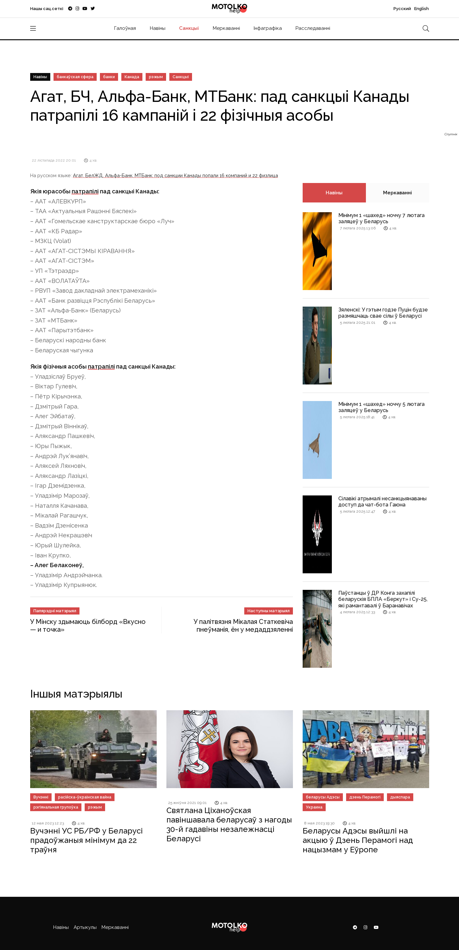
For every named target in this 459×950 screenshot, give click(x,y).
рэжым (156, 77)
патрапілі (85, 191)
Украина (314, 807)
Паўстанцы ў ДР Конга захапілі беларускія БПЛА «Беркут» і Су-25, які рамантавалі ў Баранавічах (383, 599)
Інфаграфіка (268, 28)
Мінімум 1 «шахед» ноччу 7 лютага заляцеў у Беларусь (381, 218)
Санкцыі (189, 28)
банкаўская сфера (75, 77)
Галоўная (125, 28)
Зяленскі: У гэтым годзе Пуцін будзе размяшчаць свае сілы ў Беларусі (383, 313)
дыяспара (400, 797)
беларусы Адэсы (323, 797)
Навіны (157, 28)
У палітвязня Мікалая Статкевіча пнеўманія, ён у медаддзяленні (243, 625)
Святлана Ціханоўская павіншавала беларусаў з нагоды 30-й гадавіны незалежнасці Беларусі (229, 824)
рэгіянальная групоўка (55, 807)
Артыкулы (85, 927)
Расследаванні (313, 28)
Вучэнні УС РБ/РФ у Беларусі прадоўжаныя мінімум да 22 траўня (86, 840)
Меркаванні (226, 28)
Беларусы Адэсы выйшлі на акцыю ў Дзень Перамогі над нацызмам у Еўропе (358, 840)
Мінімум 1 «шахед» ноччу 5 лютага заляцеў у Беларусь (381, 407)
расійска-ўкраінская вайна (84, 797)
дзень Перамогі (364, 797)
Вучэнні (40, 797)
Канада (132, 77)
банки (109, 77)
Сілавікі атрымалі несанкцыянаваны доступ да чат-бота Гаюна (382, 501)
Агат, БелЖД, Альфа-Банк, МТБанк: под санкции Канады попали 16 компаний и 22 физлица (175, 175)
